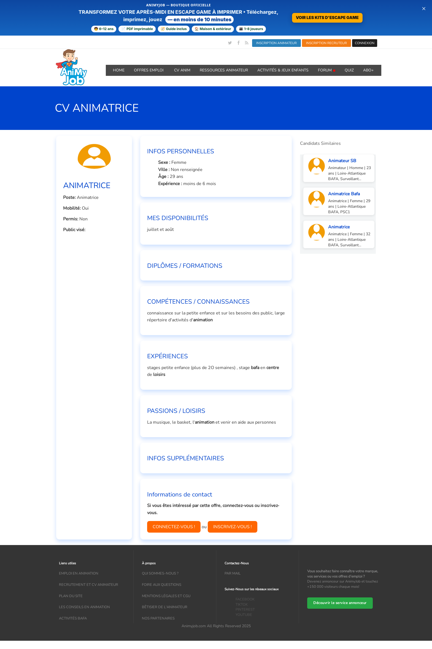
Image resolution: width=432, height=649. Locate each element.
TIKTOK (242, 604)
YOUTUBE (244, 614)
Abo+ (368, 70)
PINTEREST (245, 609)
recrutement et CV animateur (88, 584)
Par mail (233, 573)
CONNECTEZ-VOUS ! (174, 527)
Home (119, 70)
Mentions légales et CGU (166, 596)
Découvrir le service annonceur (340, 602)
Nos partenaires (158, 618)
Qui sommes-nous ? (160, 573)
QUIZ (349, 70)
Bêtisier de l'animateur (164, 607)
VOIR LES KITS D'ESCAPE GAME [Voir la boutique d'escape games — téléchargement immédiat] (327, 17)
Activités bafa (73, 618)
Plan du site (71, 596)
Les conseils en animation (84, 607)
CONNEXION (364, 43)
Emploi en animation (78, 573)
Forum (326, 70)
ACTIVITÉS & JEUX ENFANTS (283, 70)
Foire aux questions (161, 584)
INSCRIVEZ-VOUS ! (232, 527)
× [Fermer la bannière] (424, 8)
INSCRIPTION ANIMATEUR (276, 43)
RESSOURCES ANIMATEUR (224, 70)
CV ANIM (182, 70)
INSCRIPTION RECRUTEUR (326, 43)
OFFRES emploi (149, 70)
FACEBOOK (245, 599)
